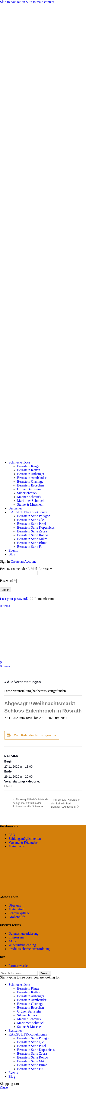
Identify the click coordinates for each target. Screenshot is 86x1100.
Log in (5, 589)
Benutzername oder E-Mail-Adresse (26, 569)
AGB (12, 941)
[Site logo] (43, 455)
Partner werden (19, 965)
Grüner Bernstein (29, 489)
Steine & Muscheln (30, 504)
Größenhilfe (17, 917)
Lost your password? (14, 599)
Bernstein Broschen (30, 485)
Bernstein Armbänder (31, 477)
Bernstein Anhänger (30, 474)
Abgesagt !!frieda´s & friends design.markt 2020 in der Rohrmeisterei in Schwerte (30, 803)
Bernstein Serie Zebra (32, 531)
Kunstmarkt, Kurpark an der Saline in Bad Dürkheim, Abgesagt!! (65, 803)
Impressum (16, 937)
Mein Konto (17, 846)
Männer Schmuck (29, 497)
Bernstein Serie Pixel (31, 523)
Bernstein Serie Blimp (32, 543)
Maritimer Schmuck (30, 500)
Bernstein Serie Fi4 (30, 546)
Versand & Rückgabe (23, 842)
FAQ (12, 835)
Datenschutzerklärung (23, 933)
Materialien (16, 909)
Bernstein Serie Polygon (33, 516)
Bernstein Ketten (28, 470)
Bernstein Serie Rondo (32, 535)
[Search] (19, 973)
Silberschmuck (27, 493)
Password (8, 580)
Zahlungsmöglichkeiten (25, 838)
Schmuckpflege (19, 913)
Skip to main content (40, 2)
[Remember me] (31, 598)
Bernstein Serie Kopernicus (36, 527)
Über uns (15, 905)
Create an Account (23, 561)
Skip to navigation (13, 2)
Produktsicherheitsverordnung (29, 949)
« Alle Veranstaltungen (22, 682)
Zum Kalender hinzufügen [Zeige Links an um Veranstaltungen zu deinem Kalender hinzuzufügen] (32, 735)
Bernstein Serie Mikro (32, 539)
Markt (8, 786)
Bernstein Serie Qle (30, 520)
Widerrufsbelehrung (22, 945)
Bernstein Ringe (28, 466)
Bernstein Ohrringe (30, 481)
